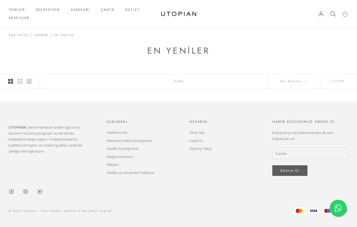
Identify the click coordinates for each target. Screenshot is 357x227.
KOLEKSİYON (48, 9)
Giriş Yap (197, 132)
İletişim (113, 164)
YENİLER (17, 9)
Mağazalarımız (120, 156)
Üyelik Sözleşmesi (122, 148)
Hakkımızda (117, 132)
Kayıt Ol (196, 140)
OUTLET (132, 9)
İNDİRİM (41, 35)
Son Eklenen (293, 81)
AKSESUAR (19, 17)
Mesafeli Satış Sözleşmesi (129, 140)
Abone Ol (290, 170)
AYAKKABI (80, 9)
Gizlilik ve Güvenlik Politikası (130, 172)
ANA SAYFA (18, 35)
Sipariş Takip (201, 148)
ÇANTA (107, 9)
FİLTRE (338, 81)
